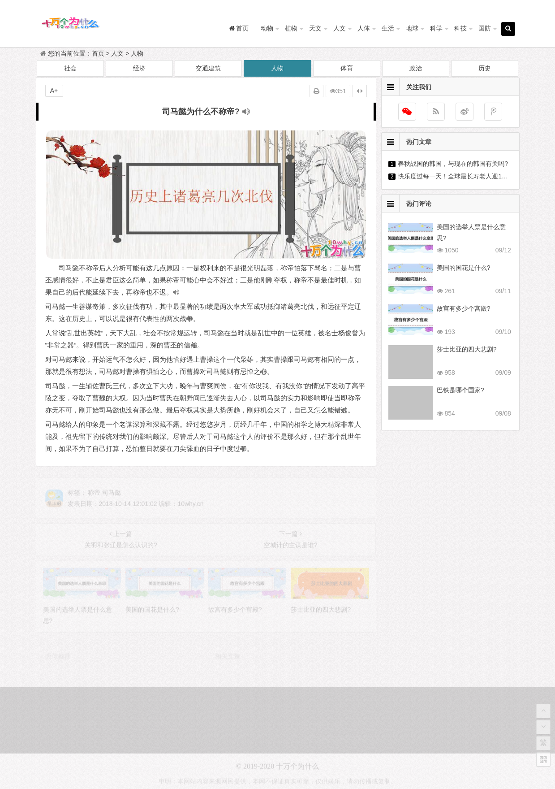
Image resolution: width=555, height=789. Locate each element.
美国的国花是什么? (463, 267)
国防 (484, 28)
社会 (70, 68)
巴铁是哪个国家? (460, 390)
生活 (388, 28)
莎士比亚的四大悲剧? (467, 349)
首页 (98, 53)
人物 (137, 53)
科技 (460, 28)
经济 (139, 68)
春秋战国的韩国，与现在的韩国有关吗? (453, 163)
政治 (415, 68)
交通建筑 (208, 68)
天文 (315, 28)
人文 (339, 28)
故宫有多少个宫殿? (463, 308)
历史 (484, 68)
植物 (291, 28)
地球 (412, 28)
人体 (363, 28)
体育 (346, 68)
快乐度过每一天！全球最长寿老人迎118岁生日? (464, 176)
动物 (267, 28)
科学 (436, 28)
